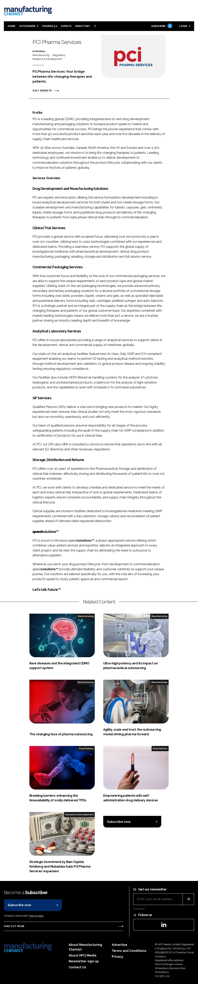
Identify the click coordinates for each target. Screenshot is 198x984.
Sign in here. (36, 915)
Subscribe (161, 26)
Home (11, 26)
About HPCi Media (82, 955)
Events (66, 26)
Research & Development (47, 59)
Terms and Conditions (129, 951)
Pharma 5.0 (49, 26)
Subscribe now (119, 822)
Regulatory (59, 55)
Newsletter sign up (84, 961)
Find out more (14, 926)
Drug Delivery (86, 748)
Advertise (119, 945)
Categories (27, 26)
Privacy (117, 956)
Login (183, 26)
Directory (82, 26)
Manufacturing (41, 55)
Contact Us (77, 967)
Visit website (42, 90)
